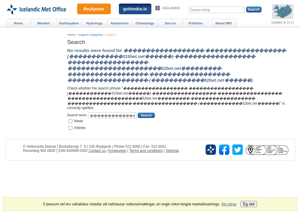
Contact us (96, 151)
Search (110, 34)
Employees (117, 151)
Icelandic (172, 8)
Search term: (77, 115)
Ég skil (248, 204)
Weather (43, 23)
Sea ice (170, 23)
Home (71, 34)
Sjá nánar (229, 204)
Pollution (196, 23)
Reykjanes (94, 9)
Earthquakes (69, 23)
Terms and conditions (146, 151)
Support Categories (90, 34)
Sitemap (172, 151)
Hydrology (94, 23)
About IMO (223, 23)
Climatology (145, 23)
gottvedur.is (135, 9)
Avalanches (120, 23)
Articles (80, 127)
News (78, 121)
